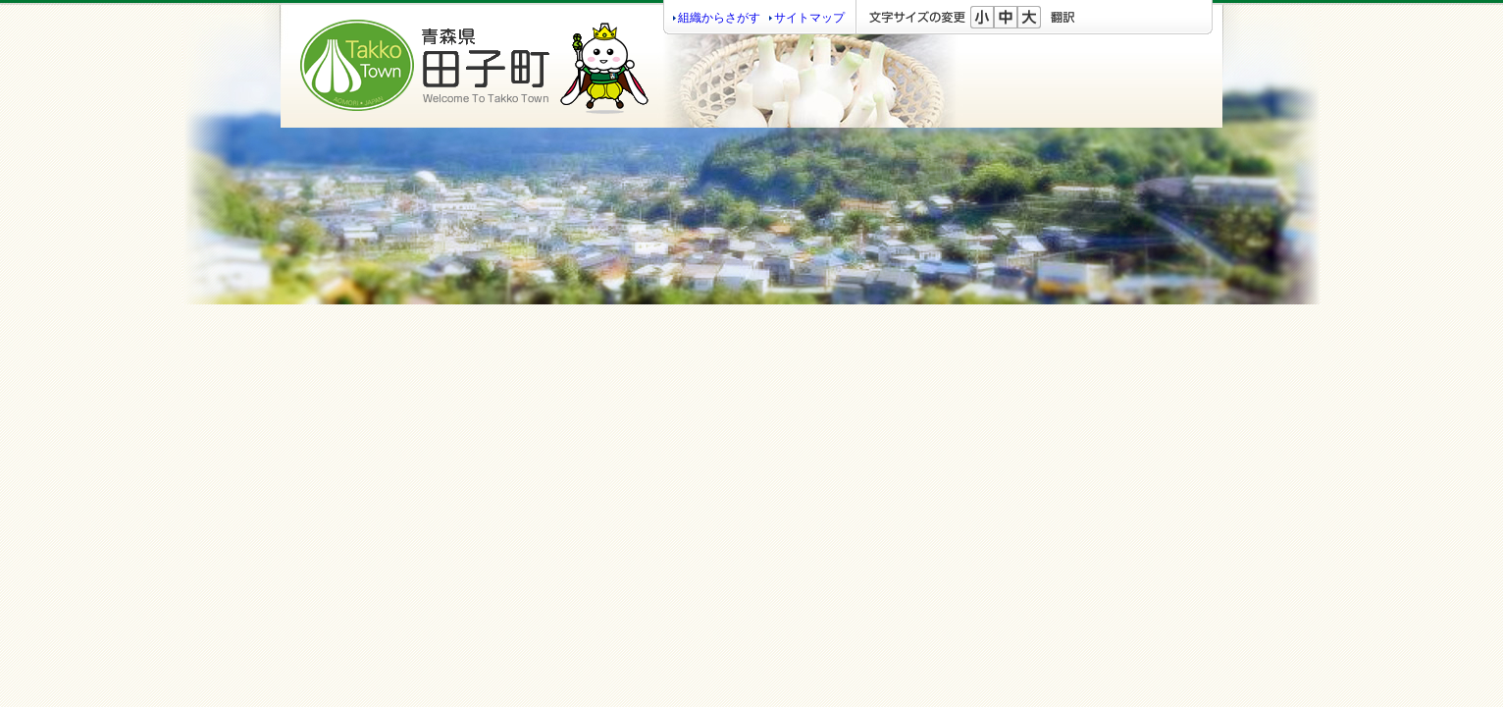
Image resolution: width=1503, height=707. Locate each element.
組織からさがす (719, 18)
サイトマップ (809, 18)
